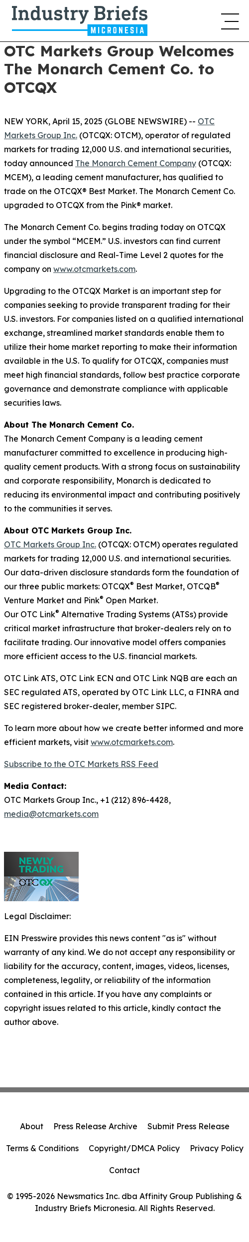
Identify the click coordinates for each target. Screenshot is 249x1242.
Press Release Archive (95, 1126)
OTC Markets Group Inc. (50, 544)
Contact (124, 1170)
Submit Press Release (188, 1126)
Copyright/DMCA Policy (134, 1148)
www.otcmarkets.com (94, 269)
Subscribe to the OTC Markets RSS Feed (81, 764)
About (31, 1126)
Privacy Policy (217, 1148)
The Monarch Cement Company (135, 163)
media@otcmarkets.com (51, 814)
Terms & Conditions (42, 1148)
